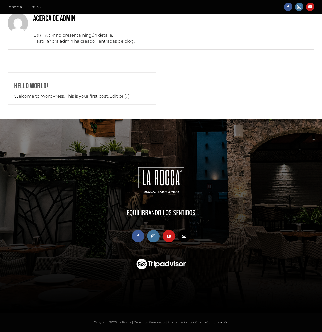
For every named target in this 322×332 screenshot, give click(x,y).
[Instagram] (153, 236)
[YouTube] (169, 236)
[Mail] (184, 236)
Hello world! (31, 86)
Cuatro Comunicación (211, 322)
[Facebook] (138, 236)
